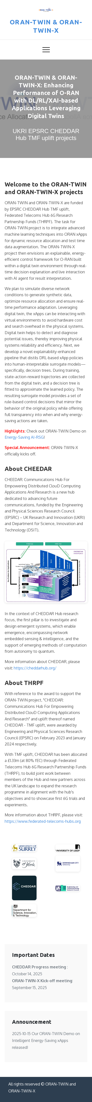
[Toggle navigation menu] (46, 50)
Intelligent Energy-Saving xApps (40, 1040)
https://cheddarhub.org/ (35, 668)
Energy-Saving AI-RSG (24, 437)
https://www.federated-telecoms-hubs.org (43, 821)
